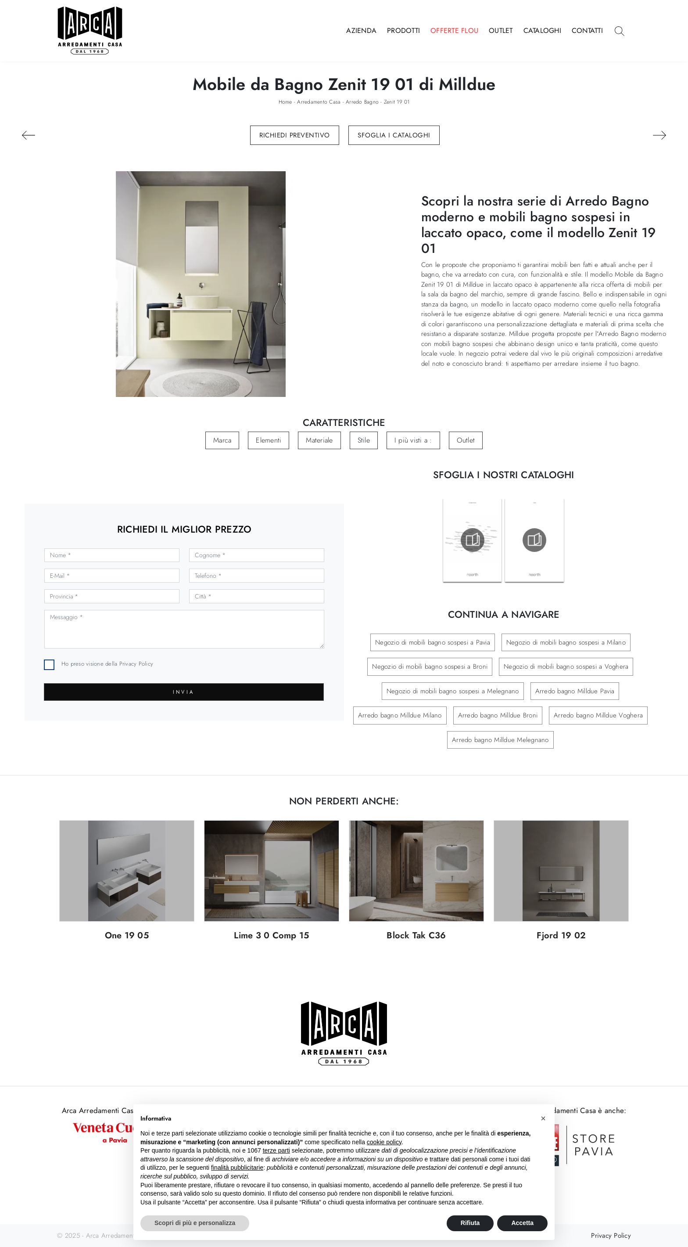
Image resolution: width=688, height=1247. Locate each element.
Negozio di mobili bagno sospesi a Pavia (432, 642)
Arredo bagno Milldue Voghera (598, 715)
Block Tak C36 (416, 935)
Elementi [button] (268, 440)
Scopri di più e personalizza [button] (194, 1222)
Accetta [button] (522, 1222)
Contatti (587, 30)
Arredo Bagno (362, 102)
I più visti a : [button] (413, 440)
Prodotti (403, 30)
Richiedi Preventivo (294, 135)
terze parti (276, 1150)
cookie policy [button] (384, 1142)
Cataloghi (542, 30)
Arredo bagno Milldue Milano (400, 715)
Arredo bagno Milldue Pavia (575, 691)
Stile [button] (364, 440)
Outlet (501, 30)
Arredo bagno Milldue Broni (498, 715)
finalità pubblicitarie (237, 1167)
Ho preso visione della (107, 664)
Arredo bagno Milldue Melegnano (500, 740)
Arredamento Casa (318, 102)
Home (285, 102)
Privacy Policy (136, 664)
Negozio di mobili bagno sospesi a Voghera (566, 666)
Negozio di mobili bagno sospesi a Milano (566, 642)
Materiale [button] (319, 440)
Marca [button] (222, 440)
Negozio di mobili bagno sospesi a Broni (429, 666)
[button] (543, 1118)
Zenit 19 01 (397, 102)
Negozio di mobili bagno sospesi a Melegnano (453, 691)
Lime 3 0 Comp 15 (271, 935)
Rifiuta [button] (470, 1222)
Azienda (361, 30)
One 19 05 (127, 935)
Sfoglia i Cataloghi (394, 135)
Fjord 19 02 (561, 935)
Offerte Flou (454, 30)
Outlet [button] (466, 440)
